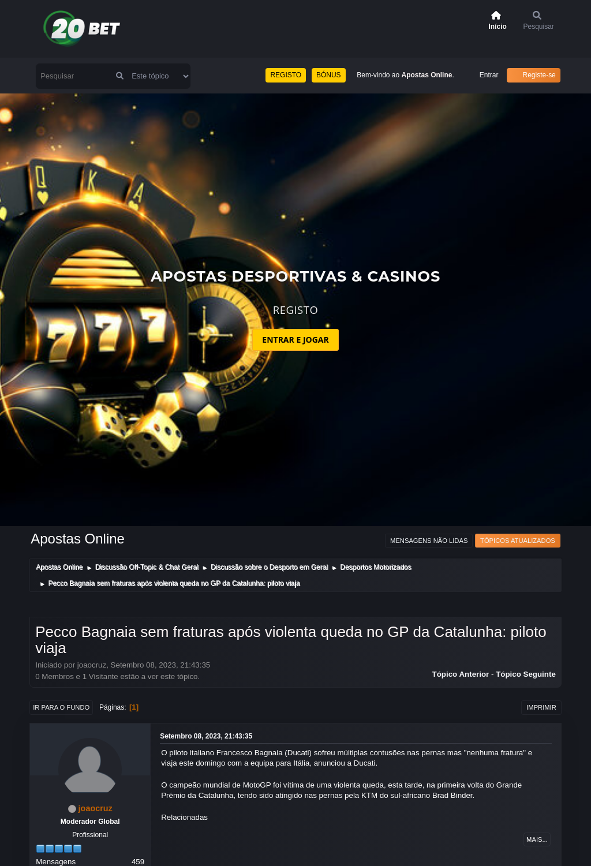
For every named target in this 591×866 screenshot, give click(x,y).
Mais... (537, 839)
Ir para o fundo (61, 707)
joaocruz (95, 808)
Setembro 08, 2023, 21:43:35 (206, 736)
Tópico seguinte (526, 674)
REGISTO (285, 75)
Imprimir (541, 707)
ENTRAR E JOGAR (295, 339)
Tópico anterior (460, 674)
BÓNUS (328, 75)
